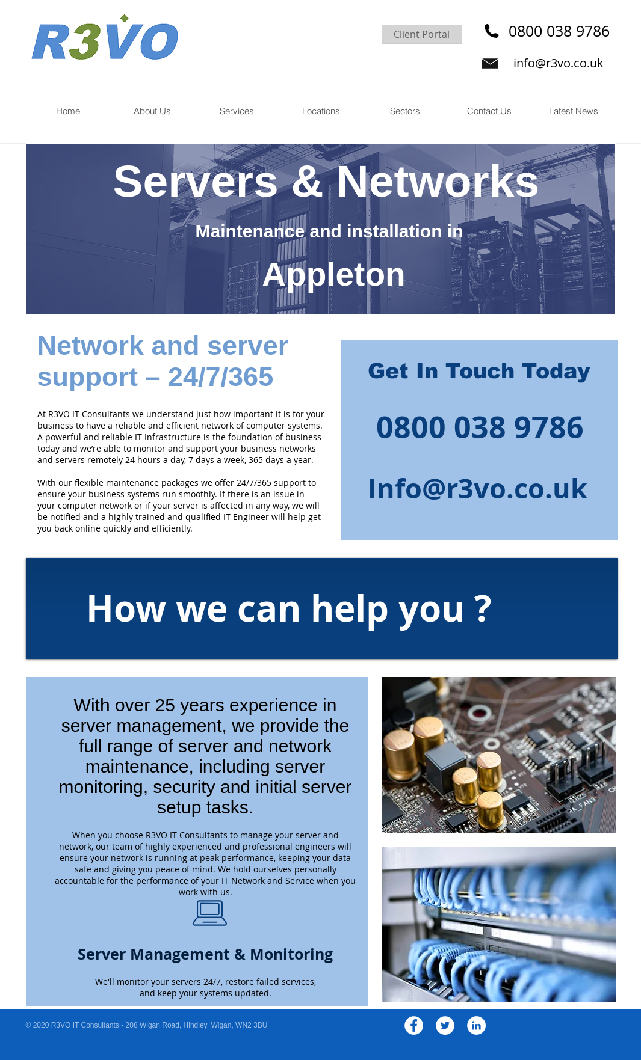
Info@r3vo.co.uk (477, 488)
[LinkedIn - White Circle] (476, 1025)
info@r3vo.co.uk (558, 63)
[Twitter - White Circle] (445, 1025)
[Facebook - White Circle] (413, 1025)
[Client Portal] (422, 34)
